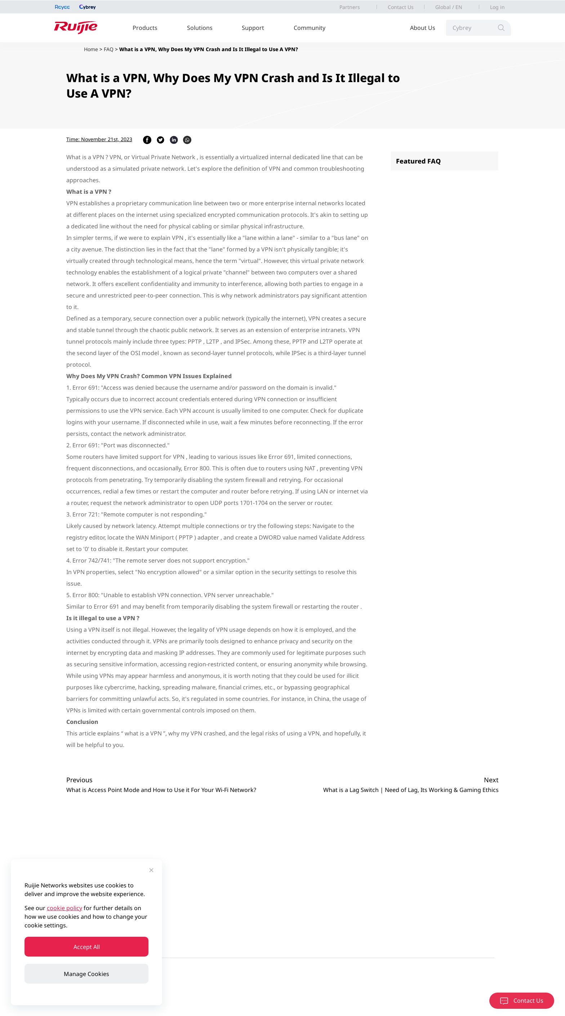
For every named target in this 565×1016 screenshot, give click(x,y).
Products (145, 28)
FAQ (109, 49)
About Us (422, 28)
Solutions (200, 28)
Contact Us (401, 7)
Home (91, 49)
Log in (497, 7)
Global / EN (448, 7)
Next (491, 779)
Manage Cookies (86, 974)
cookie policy (64, 908)
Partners (349, 7)
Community (309, 28)
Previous (79, 779)
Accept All (87, 947)
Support (253, 28)
